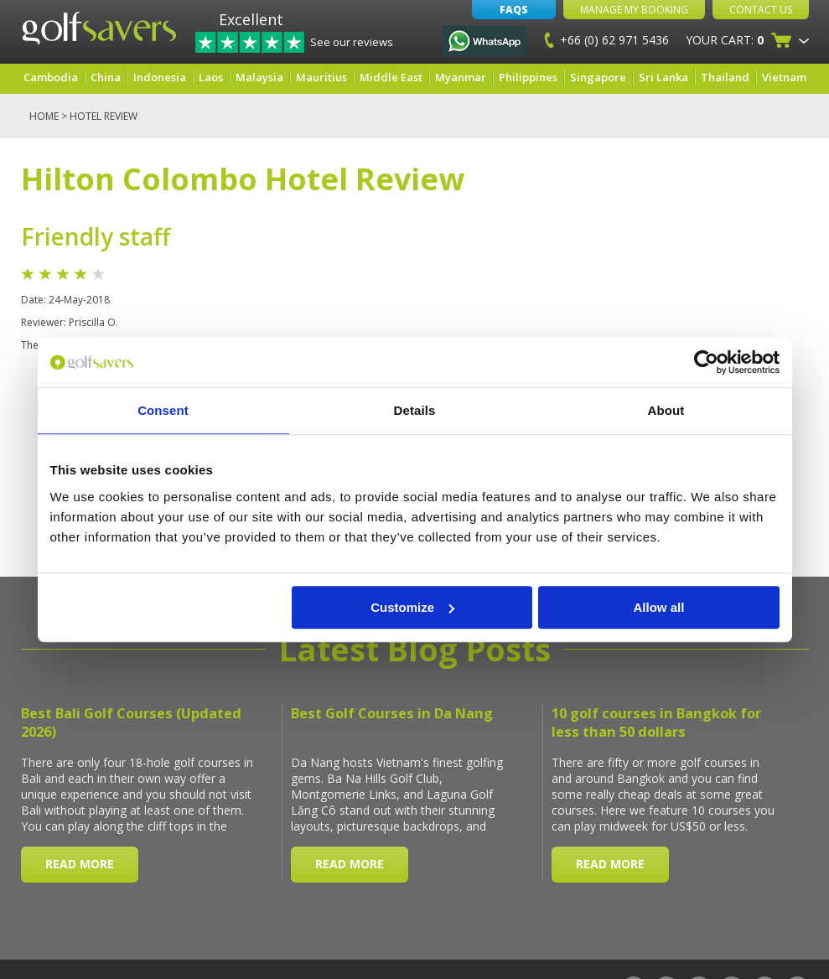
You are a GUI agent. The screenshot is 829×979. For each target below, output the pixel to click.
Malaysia (259, 77)
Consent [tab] (163, 410)
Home (44, 116)
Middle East (391, 77)
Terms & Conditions (187, 947)
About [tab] (666, 410)
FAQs (514, 10)
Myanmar (460, 77)
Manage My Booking (634, 10)
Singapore (598, 77)
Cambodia (50, 77)
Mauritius (321, 77)
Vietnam (784, 77)
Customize (412, 607)
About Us (46, 947)
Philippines (528, 77)
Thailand (725, 77)
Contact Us (760, 10)
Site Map (103, 947)
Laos (211, 77)
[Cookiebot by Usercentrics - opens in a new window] (706, 362)
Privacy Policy (289, 947)
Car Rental (440, 947)
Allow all (659, 607)
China (106, 77)
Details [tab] (415, 410)
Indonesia (159, 77)
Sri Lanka (663, 77)
